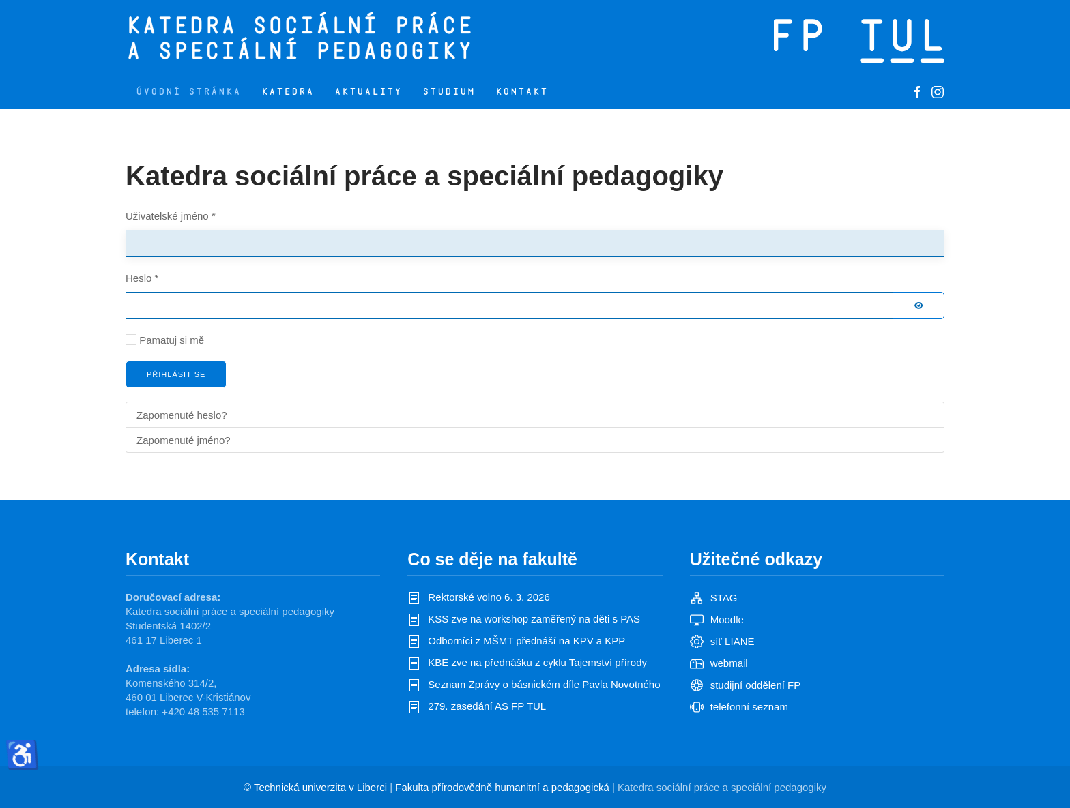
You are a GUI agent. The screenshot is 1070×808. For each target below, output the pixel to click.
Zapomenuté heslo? (181, 415)
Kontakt (521, 92)
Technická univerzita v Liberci (320, 787)
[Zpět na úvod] (356, 37)
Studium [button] (448, 92)
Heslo (142, 278)
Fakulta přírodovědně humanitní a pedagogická (502, 787)
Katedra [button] (287, 92)
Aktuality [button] (368, 92)
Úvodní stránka (188, 92)
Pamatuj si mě (171, 340)
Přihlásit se (176, 374)
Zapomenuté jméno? (183, 440)
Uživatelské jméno (171, 216)
